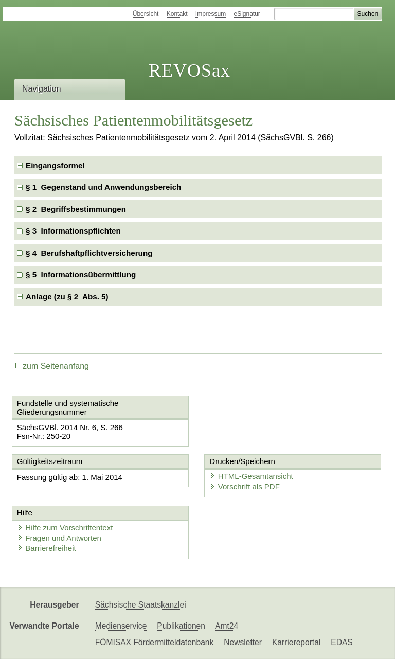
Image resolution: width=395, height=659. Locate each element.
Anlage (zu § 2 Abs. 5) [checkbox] (67, 296)
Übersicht (146, 13)
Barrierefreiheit (46, 548)
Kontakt (177, 13)
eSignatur (247, 13)
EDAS (341, 642)
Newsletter (243, 642)
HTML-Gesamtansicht (251, 476)
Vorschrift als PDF (245, 486)
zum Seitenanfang (51, 366)
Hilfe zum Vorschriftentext (65, 527)
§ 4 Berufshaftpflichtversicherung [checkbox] (89, 252)
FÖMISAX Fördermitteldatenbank (154, 642)
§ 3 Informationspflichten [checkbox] (73, 230)
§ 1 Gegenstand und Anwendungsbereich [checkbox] (103, 187)
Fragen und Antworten (59, 537)
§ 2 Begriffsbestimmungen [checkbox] (76, 209)
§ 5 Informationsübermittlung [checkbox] (81, 274)
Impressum (210, 13)
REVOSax (189, 70)
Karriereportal (296, 642)
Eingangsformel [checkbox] (55, 165)
